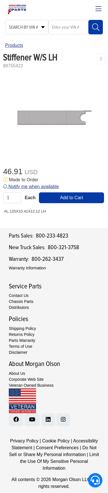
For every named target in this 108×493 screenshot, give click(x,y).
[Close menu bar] (98, 9)
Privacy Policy (24, 440)
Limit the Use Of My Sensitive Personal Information (59, 461)
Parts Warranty (22, 340)
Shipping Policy (22, 328)
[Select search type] (26, 27)
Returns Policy (21, 334)
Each (30, 197)
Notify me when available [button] (31, 186)
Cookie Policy (56, 440)
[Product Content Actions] (101, 58)
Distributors (19, 307)
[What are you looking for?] (68, 27)
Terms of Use (20, 346)
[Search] (95, 27)
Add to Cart (71, 197)
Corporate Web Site (26, 379)
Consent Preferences (57, 447)
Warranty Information (27, 268)
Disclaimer (18, 352)
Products (14, 45)
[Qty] (12, 197)
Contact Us (18, 295)
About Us (17, 373)
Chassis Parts (21, 301)
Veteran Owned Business (31, 385)
